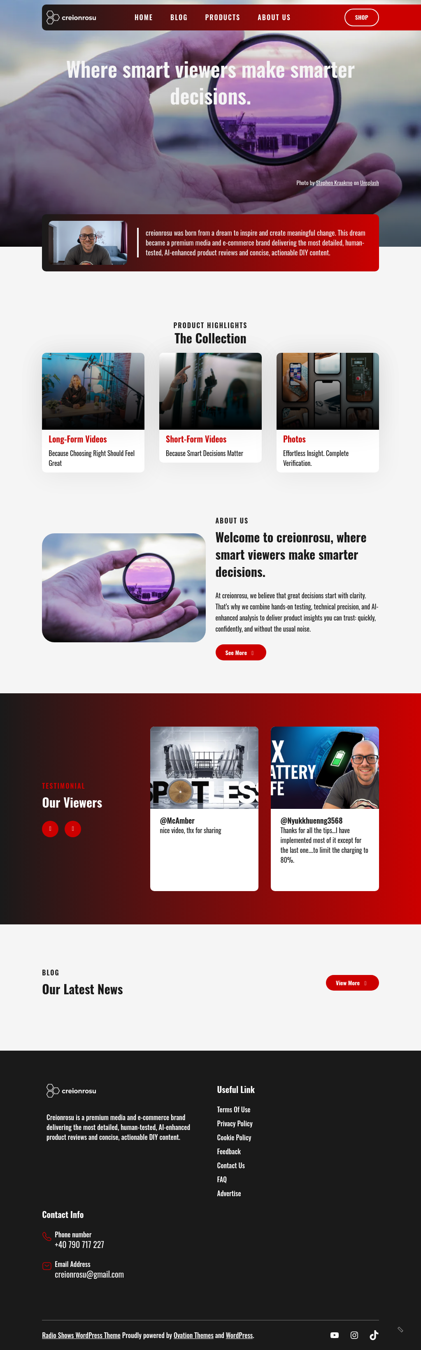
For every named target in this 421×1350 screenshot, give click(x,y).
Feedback (229, 1151)
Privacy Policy (235, 1123)
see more (241, 652)
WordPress (239, 1335)
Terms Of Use (234, 1109)
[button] (50, 829)
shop (361, 17)
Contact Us (231, 1165)
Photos (294, 439)
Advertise (229, 1193)
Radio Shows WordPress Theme (81, 1335)
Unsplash (369, 182)
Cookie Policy (234, 1137)
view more (352, 982)
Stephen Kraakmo (334, 182)
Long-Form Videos (78, 439)
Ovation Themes (194, 1335)
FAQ (222, 1179)
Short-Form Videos (196, 439)
